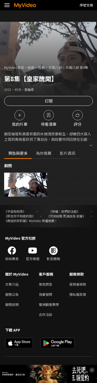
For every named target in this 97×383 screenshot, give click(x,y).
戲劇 (31, 67)
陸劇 (41, 67)
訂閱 (49, 101)
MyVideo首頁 (14, 67)
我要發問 (45, 294)
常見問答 (45, 284)
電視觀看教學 (49, 304)
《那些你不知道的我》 (19, 216)
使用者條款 (77, 284)
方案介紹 (12, 284)
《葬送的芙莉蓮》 (16, 220)
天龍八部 (55, 67)
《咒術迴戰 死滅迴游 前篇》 (66, 216)
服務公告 (12, 294)
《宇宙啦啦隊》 (15, 211)
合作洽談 (45, 314)
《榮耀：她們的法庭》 (64, 211)
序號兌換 (86, 5)
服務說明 (12, 304)
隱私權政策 (77, 294)
